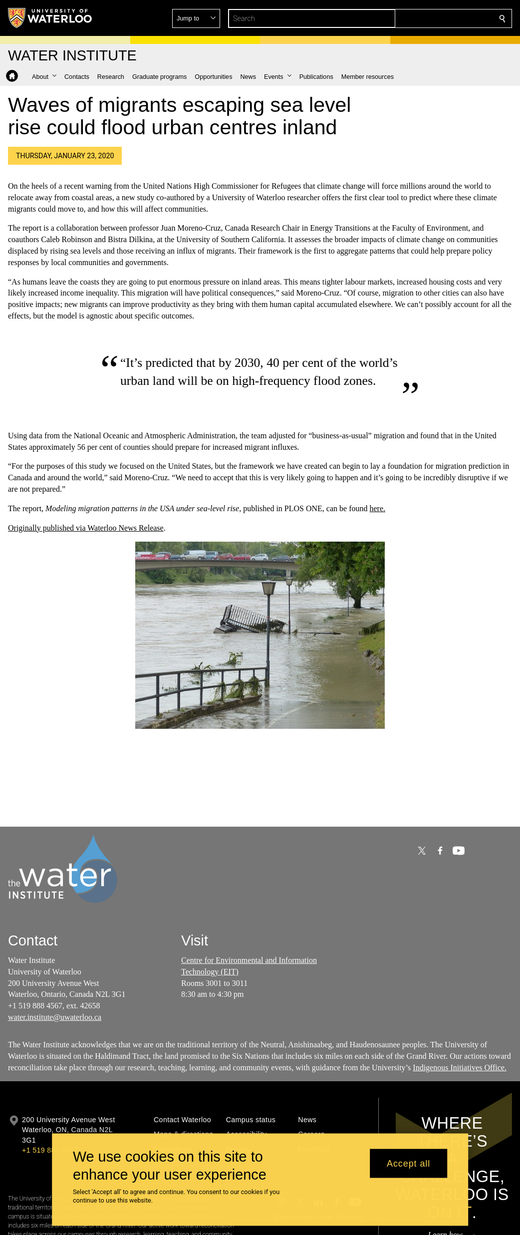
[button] (430, 18)
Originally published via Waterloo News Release (86, 528)
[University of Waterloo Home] (50, 18)
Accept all (408, 1163)
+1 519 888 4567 (50, 1150)
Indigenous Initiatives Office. (460, 1067)
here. (377, 508)
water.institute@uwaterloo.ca (54, 1017)
